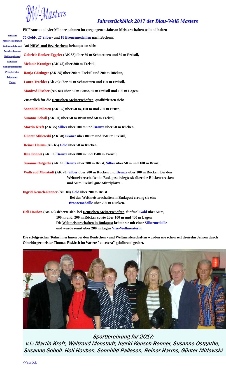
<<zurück (30, 362)
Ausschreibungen (12, 51)
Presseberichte (12, 72)
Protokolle (12, 61)
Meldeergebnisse (12, 56)
